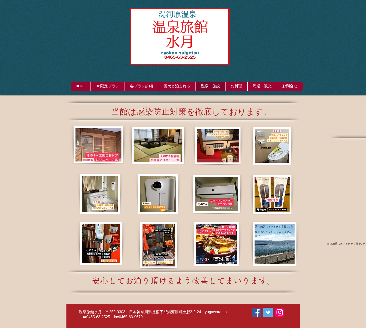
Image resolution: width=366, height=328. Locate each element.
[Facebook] (256, 312)
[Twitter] (268, 312)
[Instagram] (279, 312)
